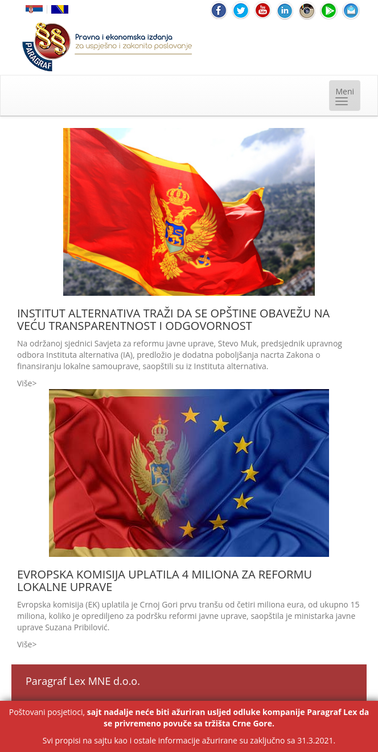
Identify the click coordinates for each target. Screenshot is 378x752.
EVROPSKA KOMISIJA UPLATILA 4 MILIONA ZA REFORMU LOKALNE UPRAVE (164, 580)
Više (24, 383)
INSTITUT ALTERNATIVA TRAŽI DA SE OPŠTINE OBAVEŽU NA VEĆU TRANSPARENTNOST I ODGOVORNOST (173, 319)
